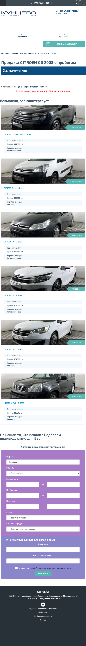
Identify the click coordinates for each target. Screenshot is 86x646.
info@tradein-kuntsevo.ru (50, 599)
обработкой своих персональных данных (51, 568)
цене (20, 87)
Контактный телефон (43, 555)
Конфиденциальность (43, 616)
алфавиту (28, 87)
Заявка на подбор (62, 44)
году (36, 87)
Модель (10, 468)
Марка (9, 456)
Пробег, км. (11, 490)
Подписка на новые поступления (43, 608)
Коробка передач (14, 523)
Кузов (9, 512)
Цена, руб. (11, 501)
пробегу (43, 87)
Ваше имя (43, 544)
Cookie (43, 620)
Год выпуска (12, 479)
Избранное (22, 36)
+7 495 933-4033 (40, 3)
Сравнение (63, 36)
